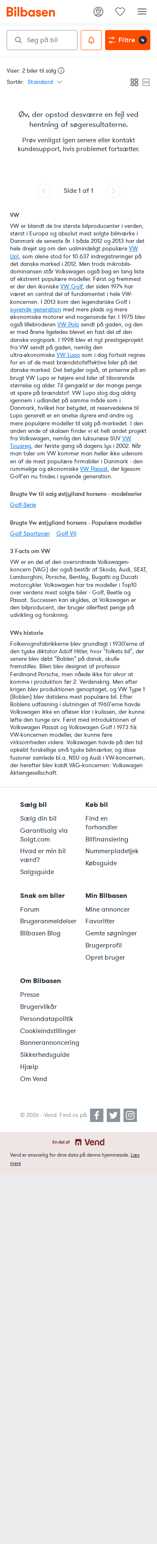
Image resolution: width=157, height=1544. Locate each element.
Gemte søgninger (111, 933)
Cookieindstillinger (47, 1031)
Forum (29, 909)
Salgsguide (37, 872)
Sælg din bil (38, 818)
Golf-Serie (23, 505)
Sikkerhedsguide (44, 1054)
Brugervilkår (38, 1006)
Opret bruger (105, 957)
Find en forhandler (101, 823)
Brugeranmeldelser (47, 921)
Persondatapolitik (46, 1018)
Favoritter (100, 921)
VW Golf (71, 287)
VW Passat (94, 469)
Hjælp (29, 1066)
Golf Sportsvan (30, 534)
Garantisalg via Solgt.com (44, 835)
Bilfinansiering (107, 839)
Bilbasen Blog (40, 933)
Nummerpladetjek (112, 851)
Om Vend (33, 1079)
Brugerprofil (103, 945)
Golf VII (67, 534)
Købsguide (101, 863)
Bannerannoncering (47, 1042)
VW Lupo (68, 355)
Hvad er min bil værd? (43, 855)
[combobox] (42, 40)
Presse (29, 994)
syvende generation (35, 309)
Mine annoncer (107, 909)
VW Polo (68, 325)
